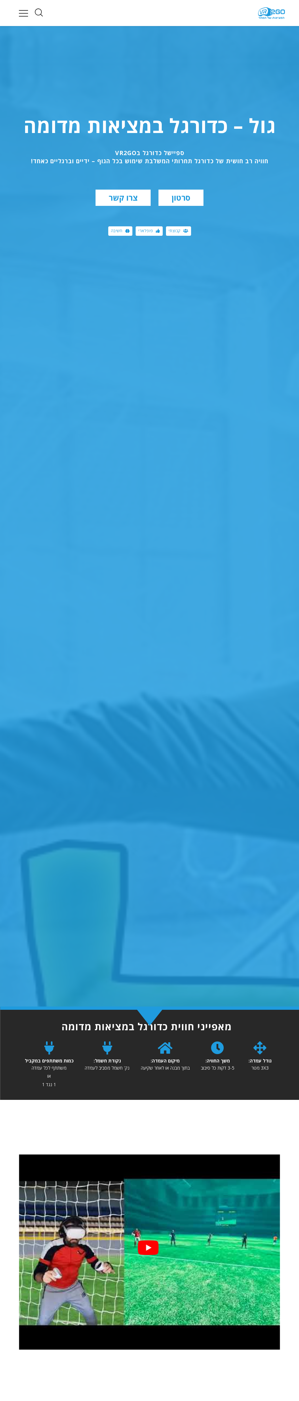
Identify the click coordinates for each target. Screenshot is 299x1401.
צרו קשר (123, 197)
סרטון (181, 197)
